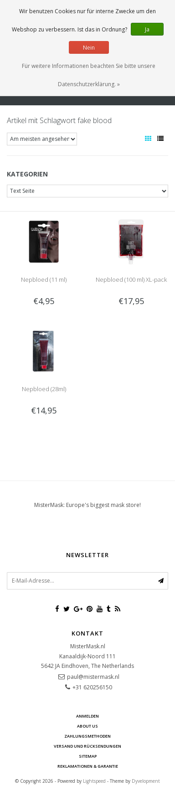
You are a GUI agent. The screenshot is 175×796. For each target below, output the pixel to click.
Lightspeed (94, 781)
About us (87, 726)
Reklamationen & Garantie (87, 766)
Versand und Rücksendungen (87, 746)
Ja (147, 29)
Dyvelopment (146, 781)
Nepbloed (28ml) (44, 389)
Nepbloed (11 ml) (44, 279)
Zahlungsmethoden (87, 736)
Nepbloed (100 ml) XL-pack (131, 279)
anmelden (87, 716)
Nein (89, 48)
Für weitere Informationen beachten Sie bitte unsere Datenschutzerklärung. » (88, 75)
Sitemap (88, 756)
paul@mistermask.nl (93, 677)
